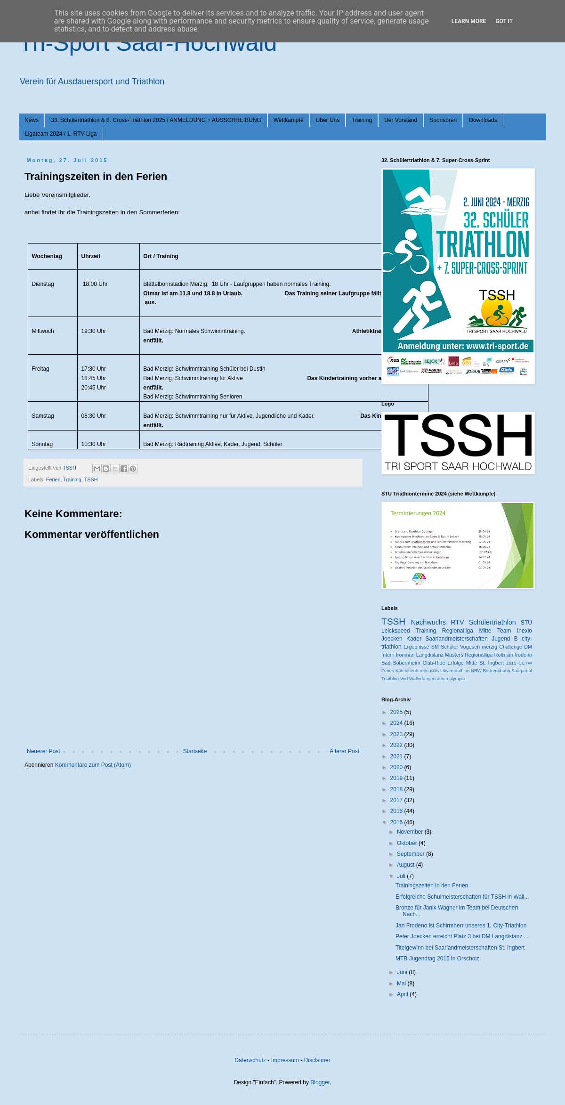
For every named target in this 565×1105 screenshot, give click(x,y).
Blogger (320, 1082)
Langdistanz (430, 655)
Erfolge (456, 663)
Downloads (483, 120)
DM (528, 647)
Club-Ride (434, 663)
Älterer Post (344, 751)
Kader (413, 638)
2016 (397, 811)
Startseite (195, 751)
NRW (476, 670)
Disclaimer (317, 1060)
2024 (397, 723)
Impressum (285, 1060)
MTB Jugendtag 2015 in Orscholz (437, 958)
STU (526, 622)
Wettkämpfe (289, 120)
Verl (404, 678)
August (406, 864)
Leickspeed (395, 630)
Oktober (408, 843)
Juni (403, 972)
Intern (388, 655)
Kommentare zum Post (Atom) (93, 765)
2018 (397, 789)
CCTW (525, 663)
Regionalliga (478, 655)
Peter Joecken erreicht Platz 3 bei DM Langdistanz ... (462, 936)
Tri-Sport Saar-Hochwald (148, 43)
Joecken (392, 638)
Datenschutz (250, 1060)
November (411, 832)
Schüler (449, 647)
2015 (511, 663)
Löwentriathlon (454, 670)
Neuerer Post (43, 751)
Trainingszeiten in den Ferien (432, 885)
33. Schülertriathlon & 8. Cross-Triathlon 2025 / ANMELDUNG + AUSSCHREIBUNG (156, 120)
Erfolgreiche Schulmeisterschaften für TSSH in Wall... (462, 897)
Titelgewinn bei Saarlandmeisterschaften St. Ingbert (460, 947)
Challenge (510, 647)
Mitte (471, 663)
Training (362, 120)
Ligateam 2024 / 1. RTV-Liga (61, 133)
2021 (397, 756)
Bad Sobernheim (400, 663)
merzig (489, 647)
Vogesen (470, 647)
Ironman (405, 655)
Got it (504, 21)
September (411, 854)
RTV (457, 622)
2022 (397, 745)
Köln (434, 670)
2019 (397, 778)
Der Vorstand (400, 120)
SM (435, 647)
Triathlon (390, 678)
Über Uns (328, 120)
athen (442, 678)
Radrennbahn (496, 670)
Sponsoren (443, 120)
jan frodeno (519, 655)
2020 (397, 767)
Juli (402, 876)
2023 (397, 734)
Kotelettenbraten (412, 670)
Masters (454, 655)
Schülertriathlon (492, 622)
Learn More (469, 21)
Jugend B (505, 638)
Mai (402, 983)
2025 (397, 712)
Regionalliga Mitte (467, 630)
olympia (457, 678)
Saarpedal (521, 670)
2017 (397, 800)
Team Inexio (514, 630)
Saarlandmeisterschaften (456, 638)
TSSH (91, 479)
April (403, 994)
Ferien (53, 479)
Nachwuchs (428, 622)
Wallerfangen (422, 678)
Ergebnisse (416, 647)
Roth (499, 655)
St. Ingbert (491, 663)
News (31, 120)
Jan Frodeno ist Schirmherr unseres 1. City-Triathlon (461, 925)
